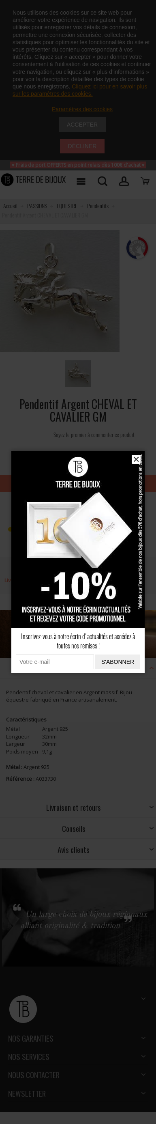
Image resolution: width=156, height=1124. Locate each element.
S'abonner (117, 662)
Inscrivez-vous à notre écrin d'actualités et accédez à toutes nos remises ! (78, 641)
